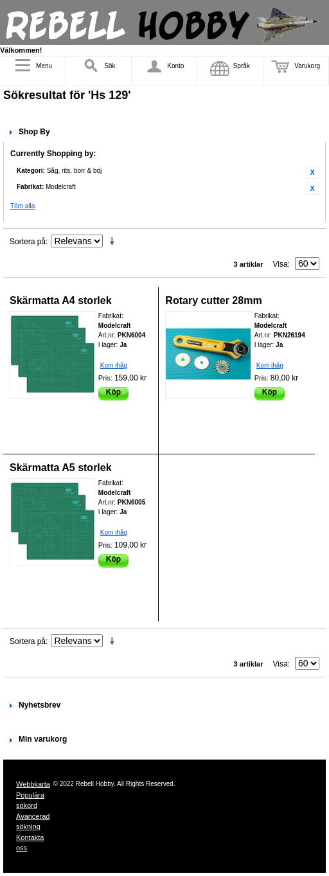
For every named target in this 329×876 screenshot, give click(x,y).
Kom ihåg (113, 365)
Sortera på (28, 241)
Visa (279, 264)
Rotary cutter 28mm (213, 300)
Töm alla (22, 206)
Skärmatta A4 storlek (61, 300)
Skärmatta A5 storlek (61, 467)
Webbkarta (33, 784)
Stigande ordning (114, 241)
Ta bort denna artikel (312, 172)
